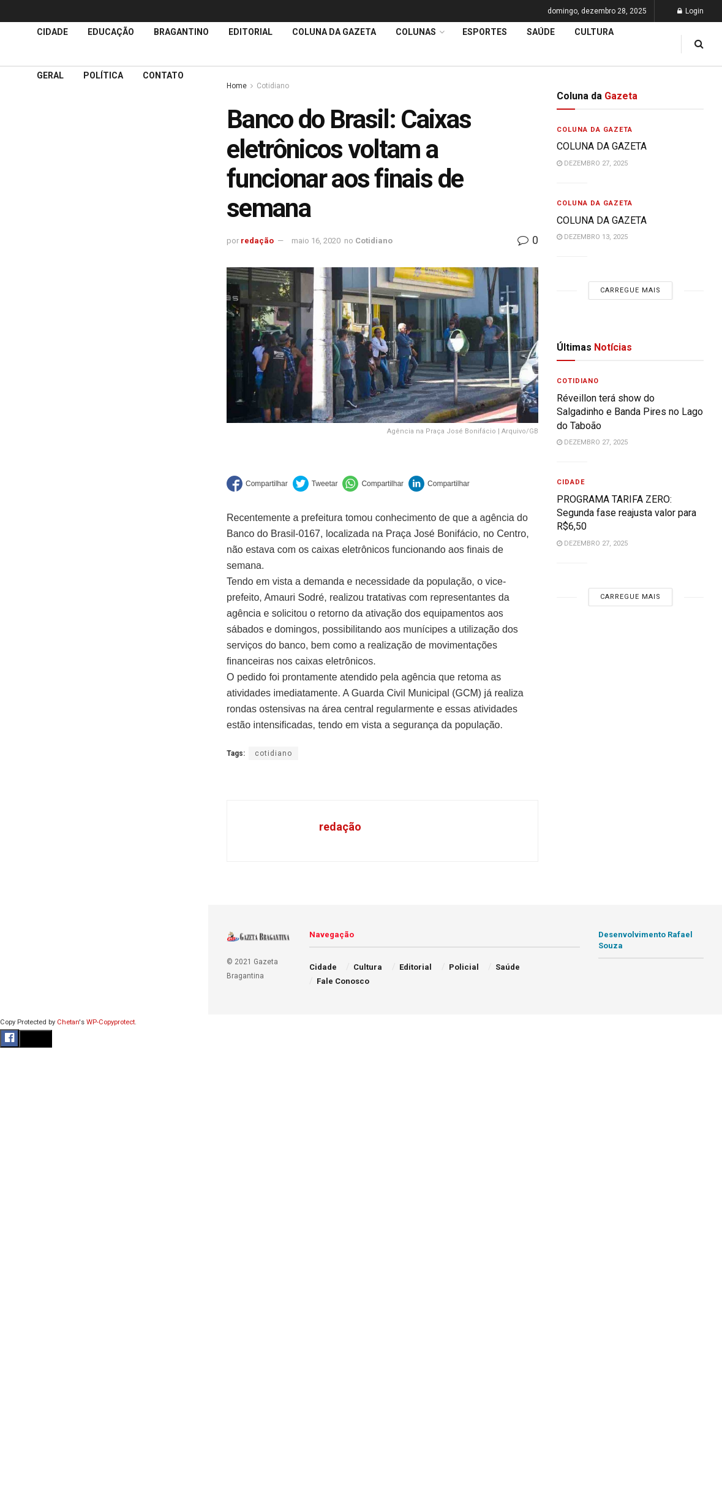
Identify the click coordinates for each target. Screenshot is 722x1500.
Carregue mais (103, 221)
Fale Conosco (343, 981)
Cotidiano (374, 240)
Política (103, 75)
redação (257, 240)
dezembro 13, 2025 (592, 237)
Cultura (594, 32)
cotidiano (273, 753)
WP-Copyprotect (110, 1022)
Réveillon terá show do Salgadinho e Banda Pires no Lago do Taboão (630, 412)
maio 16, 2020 (315, 240)
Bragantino (181, 32)
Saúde (541, 32)
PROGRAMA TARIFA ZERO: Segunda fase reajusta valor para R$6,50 (626, 513)
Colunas (416, 32)
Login (690, 11)
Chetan (68, 1022)
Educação (32, 341)
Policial (464, 967)
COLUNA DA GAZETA (603, 146)
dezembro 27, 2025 (592, 163)
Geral (50, 75)
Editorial (29, 365)
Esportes (484, 32)
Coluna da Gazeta (48, 389)
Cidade (27, 318)
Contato (163, 75)
